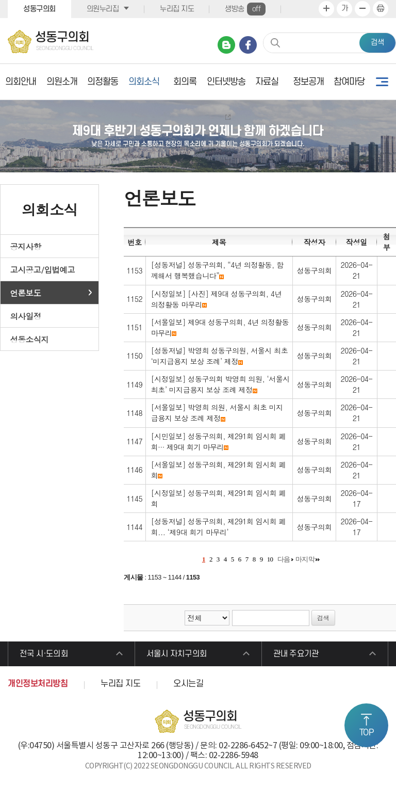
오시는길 (188, 687)
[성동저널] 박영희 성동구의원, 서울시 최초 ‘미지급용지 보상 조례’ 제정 (219, 355)
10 (270, 559)
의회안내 (20, 82)
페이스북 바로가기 (248, 45)
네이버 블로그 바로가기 (226, 45)
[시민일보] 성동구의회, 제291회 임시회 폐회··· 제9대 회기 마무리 (218, 441)
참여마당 (349, 82)
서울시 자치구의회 (180, 655)
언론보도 (25, 292)
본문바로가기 (0, 0)
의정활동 (102, 82)
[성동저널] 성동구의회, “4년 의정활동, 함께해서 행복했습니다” (217, 270)
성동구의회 (39, 9)
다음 (283, 559)
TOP (366, 732)
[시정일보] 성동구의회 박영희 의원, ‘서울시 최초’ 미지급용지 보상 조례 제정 (220, 384)
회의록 (184, 82)
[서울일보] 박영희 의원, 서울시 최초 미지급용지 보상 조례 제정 (217, 412)
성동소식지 (29, 339)
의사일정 (25, 316)
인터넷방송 (226, 82)
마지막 (305, 559)
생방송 (245, 9)
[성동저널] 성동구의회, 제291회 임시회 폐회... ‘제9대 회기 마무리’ (218, 526)
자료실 (266, 82)
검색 (377, 42)
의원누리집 (103, 9)
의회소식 (143, 82)
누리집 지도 (177, 9)
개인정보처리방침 (38, 687)
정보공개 (308, 82)
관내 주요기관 (299, 655)
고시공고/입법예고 (42, 269)
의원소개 (61, 82)
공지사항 (25, 246)
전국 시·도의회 (47, 655)
